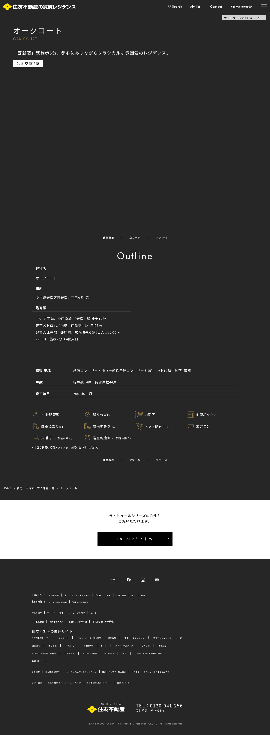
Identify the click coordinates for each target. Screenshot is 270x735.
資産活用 (134, 641)
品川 (154, 599)
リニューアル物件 (90, 616)
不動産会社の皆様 (121, 625)
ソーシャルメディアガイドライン (97, 675)
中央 (124, 599)
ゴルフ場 (171, 649)
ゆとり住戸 (39, 616)
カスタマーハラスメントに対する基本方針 (189, 675)
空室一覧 (135, 238)
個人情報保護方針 (60, 675)
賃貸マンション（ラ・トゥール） (206, 641)
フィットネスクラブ (144, 649)
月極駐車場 (81, 657)
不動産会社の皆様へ (241, 6)
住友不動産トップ (43, 641)
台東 (165, 599)
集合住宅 (57, 649)
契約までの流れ (64, 625)
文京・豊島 (139, 599)
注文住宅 (37, 649)
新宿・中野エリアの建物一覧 (35, 490)
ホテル (119, 649)
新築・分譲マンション (162, 641)
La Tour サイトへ (135, 541)
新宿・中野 (56, 599)
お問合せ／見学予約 (92, 625)
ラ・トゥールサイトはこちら (242, 18)
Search (177, 6)
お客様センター (42, 664)
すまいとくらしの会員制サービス (181, 657)
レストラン (130, 657)
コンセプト (114, 616)
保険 (148, 657)
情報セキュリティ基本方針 (140, 675)
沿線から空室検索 (91, 606)
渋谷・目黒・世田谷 (89, 599)
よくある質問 (40, 625)
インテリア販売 (107, 657)
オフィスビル (71, 641)
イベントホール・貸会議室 (105, 641)
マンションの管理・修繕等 (49, 657)
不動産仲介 (101, 649)
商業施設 (191, 649)
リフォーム (79, 649)
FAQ (111, 582)
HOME (7, 490)
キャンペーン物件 (62, 616)
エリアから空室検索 (61, 606)
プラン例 (165, 238)
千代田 (111, 599)
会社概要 (37, 675)
